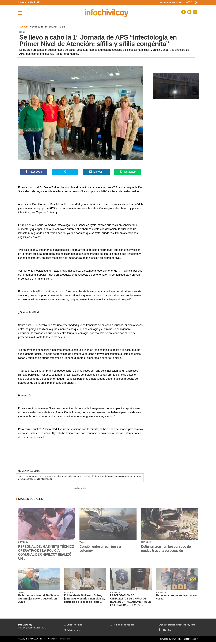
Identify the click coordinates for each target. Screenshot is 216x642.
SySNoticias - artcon (180, 639)
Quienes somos (73, 625)
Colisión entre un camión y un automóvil (100, 549)
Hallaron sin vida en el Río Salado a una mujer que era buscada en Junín (38, 598)
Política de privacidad (122, 625)
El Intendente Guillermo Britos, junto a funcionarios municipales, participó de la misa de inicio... (84, 598)
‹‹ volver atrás (80, 488)
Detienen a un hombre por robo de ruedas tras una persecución (166, 549)
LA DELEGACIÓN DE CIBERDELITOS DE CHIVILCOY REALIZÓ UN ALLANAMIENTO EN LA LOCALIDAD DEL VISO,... (130, 600)
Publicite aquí (72, 630)
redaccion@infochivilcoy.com (180, 625)
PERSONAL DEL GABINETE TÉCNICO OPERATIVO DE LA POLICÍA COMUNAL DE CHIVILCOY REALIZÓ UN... (46, 552)
